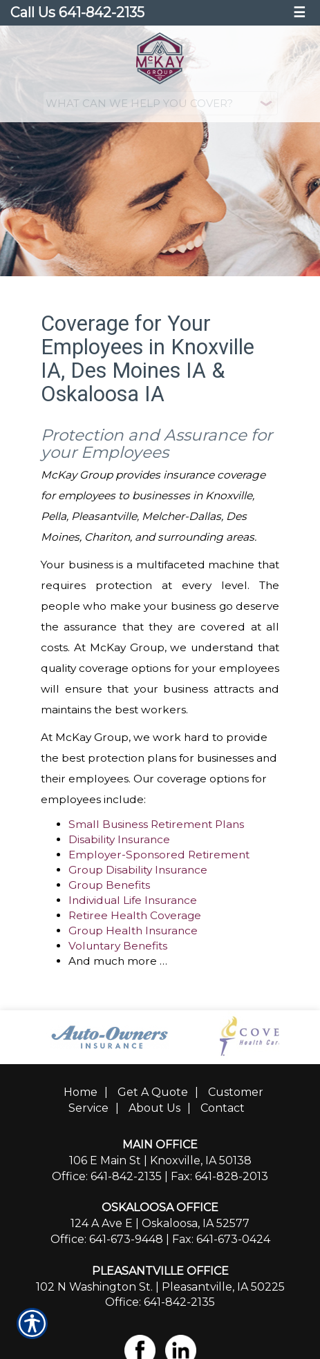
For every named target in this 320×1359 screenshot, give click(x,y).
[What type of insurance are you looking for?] (160, 103)
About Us (154, 1108)
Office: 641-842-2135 (107, 1176)
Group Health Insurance (133, 930)
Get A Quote (152, 1092)
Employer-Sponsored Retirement (159, 854)
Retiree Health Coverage (134, 915)
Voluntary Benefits (117, 945)
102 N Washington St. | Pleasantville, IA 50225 (160, 1286)
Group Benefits (109, 884)
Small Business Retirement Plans (156, 824)
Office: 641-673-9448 (106, 1239)
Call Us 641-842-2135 (77, 12)
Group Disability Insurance (137, 869)
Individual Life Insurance (132, 900)
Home (80, 1092)
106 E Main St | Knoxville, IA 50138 (160, 1160)
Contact (222, 1108)
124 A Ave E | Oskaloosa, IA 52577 (160, 1223)
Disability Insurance (119, 839)
